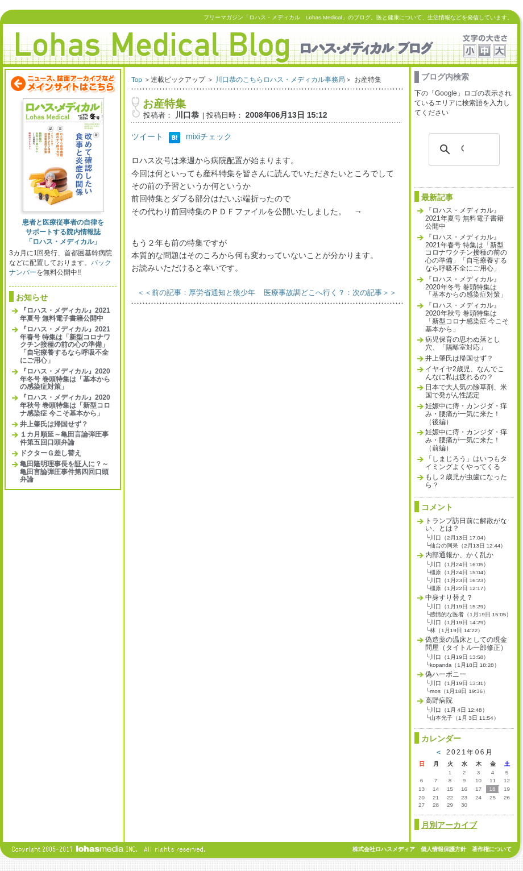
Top (136, 79)
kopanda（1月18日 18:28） (464, 665)
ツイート (147, 136)
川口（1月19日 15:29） (459, 606)
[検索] (462, 149)
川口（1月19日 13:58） (459, 657)
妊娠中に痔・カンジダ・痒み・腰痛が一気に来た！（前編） (466, 440)
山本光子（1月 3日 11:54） (464, 718)
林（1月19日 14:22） (456, 630)
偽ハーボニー (445, 674)
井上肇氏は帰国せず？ (54, 424)
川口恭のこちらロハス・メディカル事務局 (280, 79)
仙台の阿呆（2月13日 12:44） (468, 545)
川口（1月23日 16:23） (459, 580)
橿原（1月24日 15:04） (459, 572)
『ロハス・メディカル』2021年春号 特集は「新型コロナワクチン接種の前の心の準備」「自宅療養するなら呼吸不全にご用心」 (65, 344)
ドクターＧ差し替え (50, 453)
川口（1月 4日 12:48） (459, 710)
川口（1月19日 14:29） (459, 622)
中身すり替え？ (449, 598)
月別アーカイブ (449, 824)
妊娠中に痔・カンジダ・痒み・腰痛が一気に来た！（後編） (466, 414)
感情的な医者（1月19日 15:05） (471, 614)
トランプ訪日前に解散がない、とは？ (466, 525)
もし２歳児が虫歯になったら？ (466, 481)
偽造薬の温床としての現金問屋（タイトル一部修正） (466, 644)
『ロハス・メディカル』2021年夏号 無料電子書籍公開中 (65, 314)
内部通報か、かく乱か (459, 555)
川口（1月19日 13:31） (459, 683)
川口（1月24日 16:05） (459, 564)
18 (492, 789)
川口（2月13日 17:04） (459, 537)
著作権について (492, 849)
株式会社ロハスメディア (383, 849)
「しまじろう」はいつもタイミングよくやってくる (466, 463)
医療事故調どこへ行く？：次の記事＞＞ (330, 292)
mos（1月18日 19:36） (459, 691)
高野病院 (439, 700)
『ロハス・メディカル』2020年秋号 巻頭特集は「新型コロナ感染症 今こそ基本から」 (65, 405)
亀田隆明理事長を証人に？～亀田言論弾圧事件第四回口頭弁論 (64, 472)
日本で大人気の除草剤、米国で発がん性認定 (466, 391)
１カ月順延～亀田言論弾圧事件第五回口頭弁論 (64, 438)
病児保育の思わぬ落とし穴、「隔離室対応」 (462, 343)
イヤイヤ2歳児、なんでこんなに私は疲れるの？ (464, 373)
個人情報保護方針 (443, 849)
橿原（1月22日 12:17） (459, 588)
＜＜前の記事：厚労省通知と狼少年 (196, 292)
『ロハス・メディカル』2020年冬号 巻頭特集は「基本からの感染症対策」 (65, 379)
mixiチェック (209, 136)
